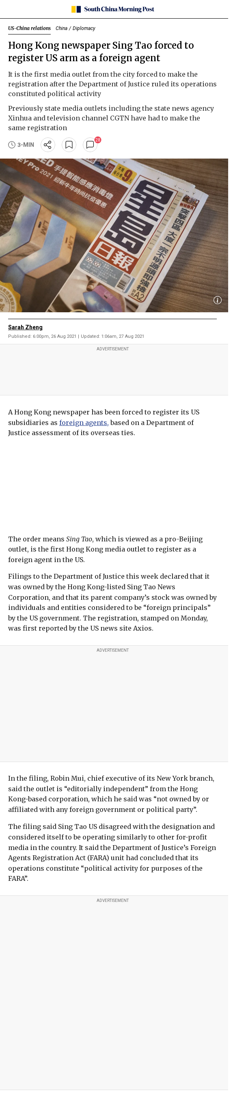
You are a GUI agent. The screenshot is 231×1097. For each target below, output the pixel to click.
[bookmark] (69, 144)
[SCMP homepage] (113, 9)
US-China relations (29, 28)
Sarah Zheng (25, 327)
